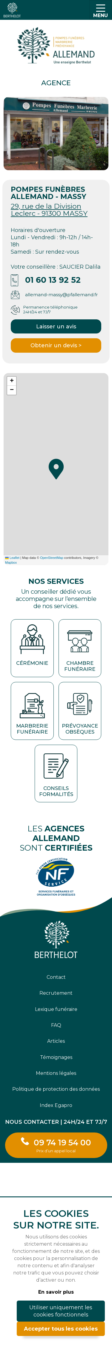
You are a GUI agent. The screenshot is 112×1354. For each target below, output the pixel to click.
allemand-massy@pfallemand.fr (61, 294)
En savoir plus (56, 1292)
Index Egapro (56, 1105)
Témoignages (56, 1057)
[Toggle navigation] (100, 10)
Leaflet (12, 557)
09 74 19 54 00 (62, 1145)
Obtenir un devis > (56, 345)
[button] (56, 469)
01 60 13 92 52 (53, 280)
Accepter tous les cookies (61, 1328)
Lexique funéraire (56, 1009)
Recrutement (56, 993)
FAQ (56, 1025)
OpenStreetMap (51, 557)
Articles (56, 1041)
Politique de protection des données (56, 1089)
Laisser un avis (56, 326)
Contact (56, 977)
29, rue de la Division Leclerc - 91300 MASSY (49, 210)
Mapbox (11, 562)
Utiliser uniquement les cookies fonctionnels (60, 1311)
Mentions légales (56, 1073)
